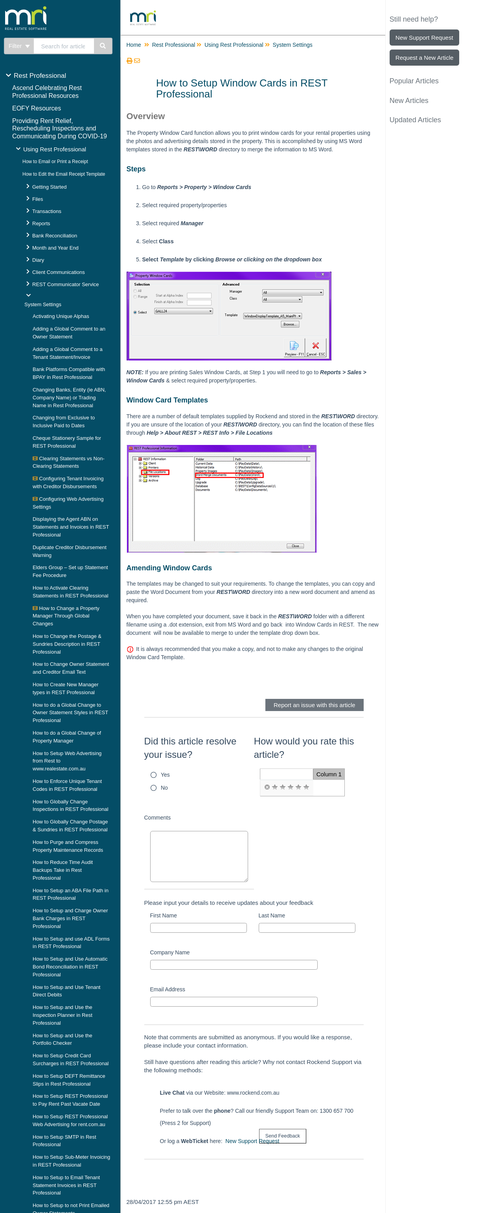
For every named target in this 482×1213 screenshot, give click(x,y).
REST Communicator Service (65, 284)
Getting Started (49, 187)
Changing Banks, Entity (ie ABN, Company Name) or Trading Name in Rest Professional (69, 397)
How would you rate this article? (304, 748)
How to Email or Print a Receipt (55, 161)
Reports (41, 223)
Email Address (167, 989)
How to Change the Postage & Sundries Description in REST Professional (67, 644)
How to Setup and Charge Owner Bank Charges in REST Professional (70, 918)
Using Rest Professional (54, 149)
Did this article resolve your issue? (190, 748)
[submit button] (282, 1136)
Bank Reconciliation (54, 236)
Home (134, 45)
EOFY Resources (36, 108)
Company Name (170, 952)
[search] (64, 46)
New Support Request (252, 1141)
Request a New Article (425, 57)
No (164, 788)
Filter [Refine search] (19, 45)
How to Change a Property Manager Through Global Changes (66, 616)
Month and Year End (55, 248)
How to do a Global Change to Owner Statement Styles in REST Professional (70, 713)
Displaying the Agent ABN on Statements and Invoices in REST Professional (71, 527)
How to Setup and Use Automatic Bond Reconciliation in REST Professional (70, 967)
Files (37, 199)
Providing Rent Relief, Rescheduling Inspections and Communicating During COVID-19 (59, 129)
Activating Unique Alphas (61, 316)
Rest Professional (40, 75)
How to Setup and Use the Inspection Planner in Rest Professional (62, 1015)
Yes (165, 775)
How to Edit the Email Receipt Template (63, 174)
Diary (38, 260)
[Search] (103, 46)
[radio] (267, 787)
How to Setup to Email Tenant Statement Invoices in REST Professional (66, 1185)
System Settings (42, 304)
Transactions (46, 211)
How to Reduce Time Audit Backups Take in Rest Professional (63, 870)
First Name (163, 915)
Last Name (272, 915)
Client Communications (58, 272)
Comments (157, 817)
